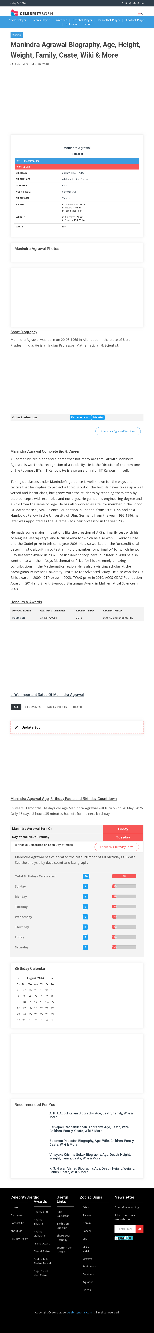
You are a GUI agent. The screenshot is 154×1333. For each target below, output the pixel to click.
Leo (85, 1238)
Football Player (135, 20)
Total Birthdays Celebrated (35, 876)
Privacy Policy (19, 1238)
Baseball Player (82, 20)
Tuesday (21, 907)
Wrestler (61, 20)
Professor (77, 153)
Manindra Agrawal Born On (32, 829)
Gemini (87, 1223)
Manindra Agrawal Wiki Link (118, 431)
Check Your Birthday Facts (116, 847)
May (67, 172)
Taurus (65, 198)
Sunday (20, 886)
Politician (71, 24)
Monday (21, 897)
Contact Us (18, 1223)
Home (14, 1207)
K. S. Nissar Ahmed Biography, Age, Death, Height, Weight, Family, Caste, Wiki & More (92, 1170)
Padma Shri (19, 617)
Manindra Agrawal (77, 148)
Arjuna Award (42, 1243)
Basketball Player (109, 20)
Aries (86, 1207)
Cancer (87, 1231)
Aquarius (88, 1282)
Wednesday (23, 917)
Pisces (87, 1290)
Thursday (22, 927)
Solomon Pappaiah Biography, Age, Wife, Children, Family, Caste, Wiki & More (91, 1142)
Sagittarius (89, 1266)
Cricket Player (17, 20)
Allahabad (67, 179)
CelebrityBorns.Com (79, 1312)
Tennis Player (41, 20)
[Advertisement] (77, 99)
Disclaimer (17, 1215)
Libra (86, 1250)
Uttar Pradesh (82, 179)
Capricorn (89, 1274)
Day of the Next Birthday (30, 837)
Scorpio (87, 1258)
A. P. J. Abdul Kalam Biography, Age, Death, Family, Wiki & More (91, 1115)
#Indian (16, 35)
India (64, 185)
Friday (81, 172)
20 (63, 172)
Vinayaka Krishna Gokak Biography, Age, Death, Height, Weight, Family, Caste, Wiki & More (90, 1156)
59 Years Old (69, 191)
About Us (16, 1231)
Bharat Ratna (42, 1251)
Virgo (86, 1246)
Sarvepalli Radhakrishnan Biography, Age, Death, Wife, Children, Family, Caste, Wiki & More (89, 1129)
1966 (73, 172)
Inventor (88, 24)
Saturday (21, 947)
